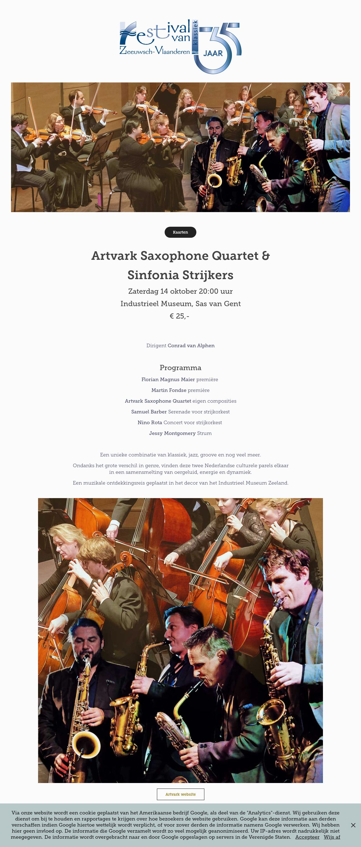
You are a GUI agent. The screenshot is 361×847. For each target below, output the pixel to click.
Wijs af (332, 837)
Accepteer (307, 837)
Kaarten (180, 232)
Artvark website (180, 794)
